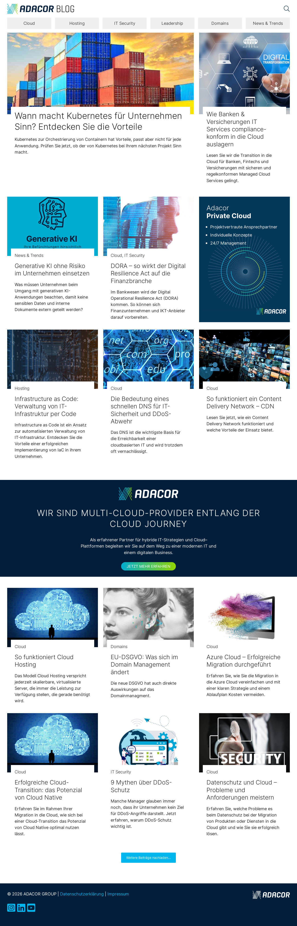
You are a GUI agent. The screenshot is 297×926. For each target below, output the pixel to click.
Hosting (77, 23)
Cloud (29, 23)
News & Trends (268, 23)
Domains (220, 23)
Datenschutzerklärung (82, 893)
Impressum (118, 893)
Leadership (172, 23)
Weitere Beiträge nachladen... (148, 858)
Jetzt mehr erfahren (148, 566)
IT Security (124, 23)
